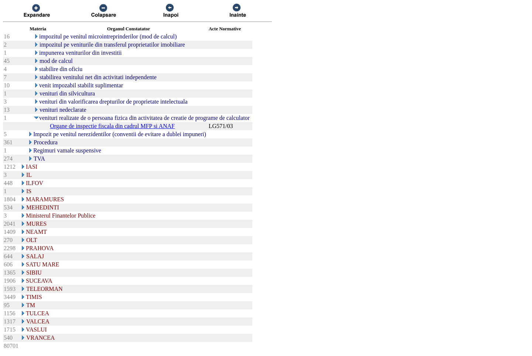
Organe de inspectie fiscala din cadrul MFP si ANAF (112, 126)
